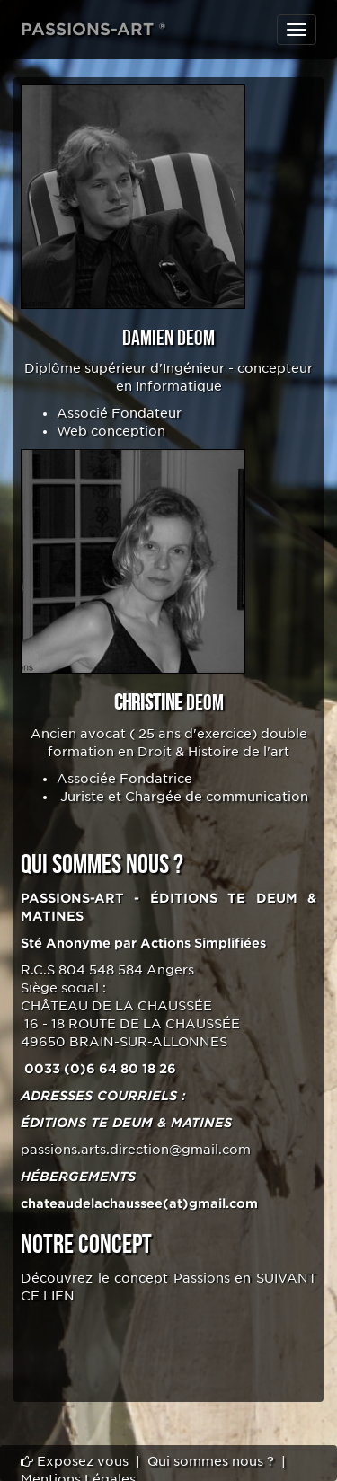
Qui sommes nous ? (210, 1461)
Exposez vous (75, 1461)
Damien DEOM (168, 338)
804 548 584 (100, 970)
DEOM (169, 703)
